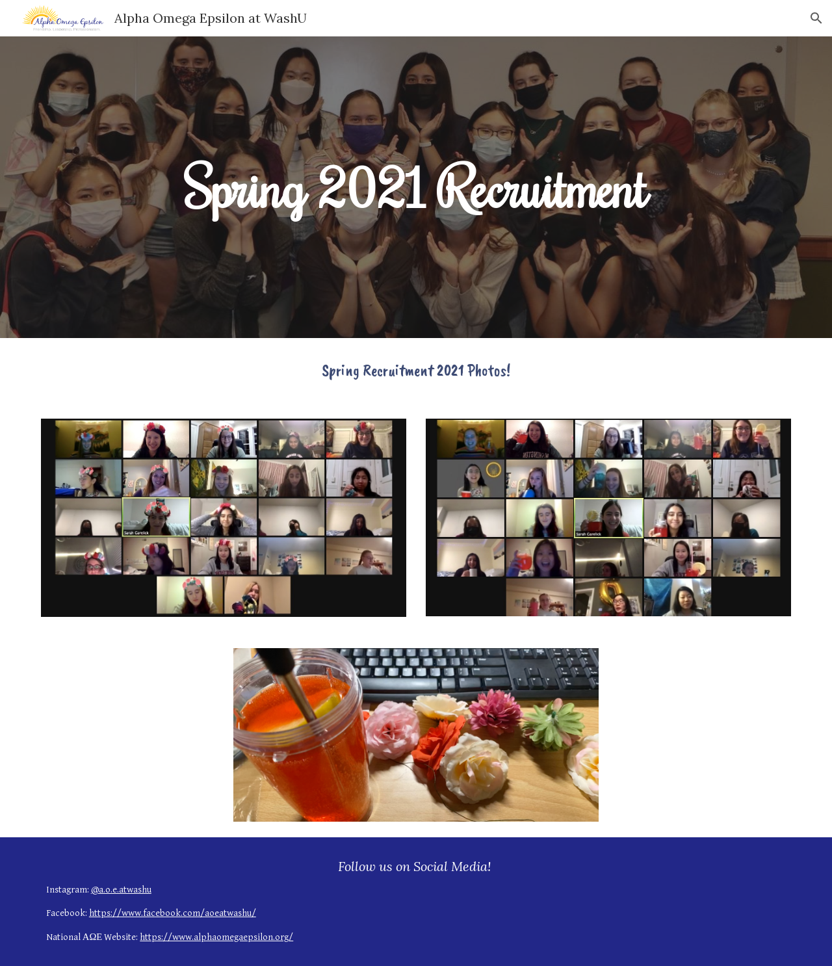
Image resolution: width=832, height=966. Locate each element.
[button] (816, 18)
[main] (416, 187)
